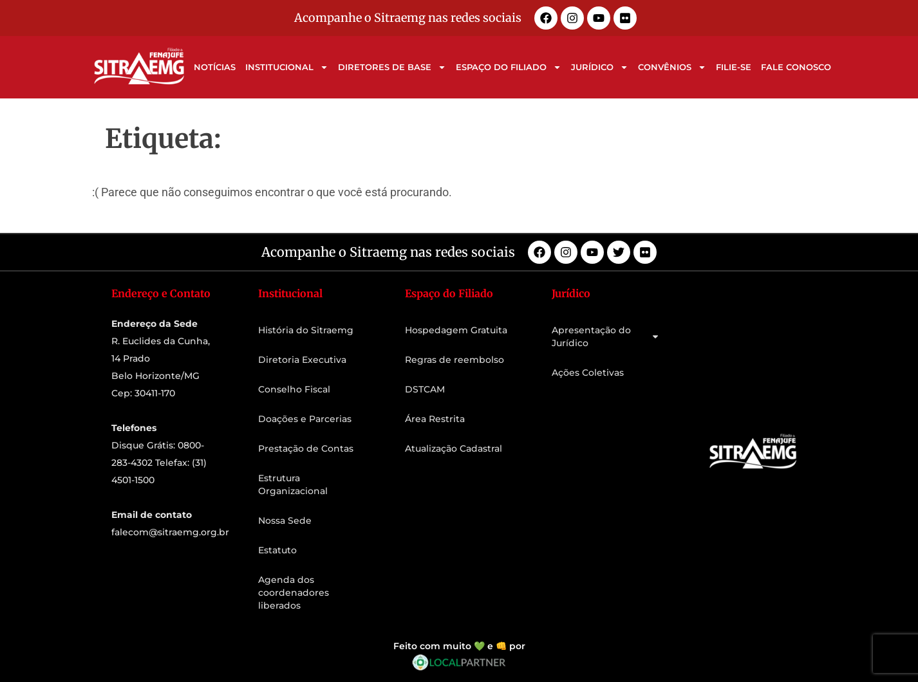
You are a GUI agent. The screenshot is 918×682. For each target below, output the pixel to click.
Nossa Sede (285, 520)
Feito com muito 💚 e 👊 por (459, 646)
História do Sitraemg (305, 330)
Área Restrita (435, 419)
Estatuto (277, 550)
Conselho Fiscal (294, 389)
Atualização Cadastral (453, 448)
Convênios (672, 67)
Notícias (215, 67)
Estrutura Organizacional (293, 484)
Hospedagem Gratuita (456, 330)
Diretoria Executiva (302, 359)
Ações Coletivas (588, 372)
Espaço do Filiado (508, 67)
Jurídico (599, 67)
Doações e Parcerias (304, 419)
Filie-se (733, 67)
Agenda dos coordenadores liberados (293, 592)
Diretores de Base (392, 67)
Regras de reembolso (454, 359)
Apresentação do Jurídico (606, 336)
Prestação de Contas (305, 448)
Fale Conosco (796, 67)
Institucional (286, 67)
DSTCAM (425, 389)
